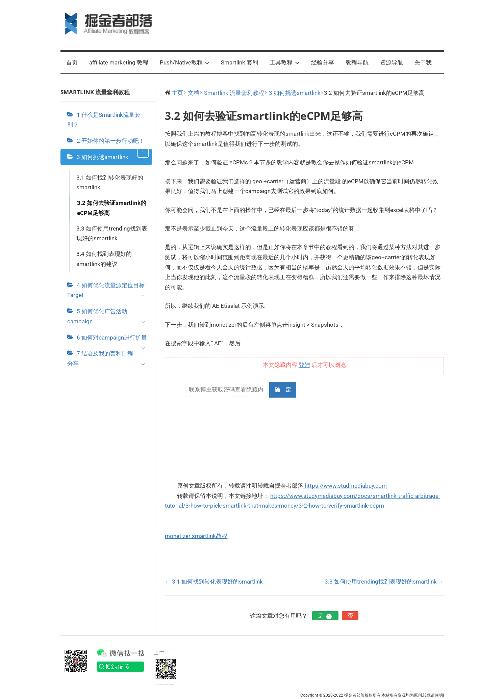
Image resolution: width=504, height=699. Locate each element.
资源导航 (391, 62)
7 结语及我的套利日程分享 (108, 360)
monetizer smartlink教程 (196, 536)
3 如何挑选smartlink (102, 157)
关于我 (423, 62)
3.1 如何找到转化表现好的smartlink (109, 182)
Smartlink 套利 (239, 62)
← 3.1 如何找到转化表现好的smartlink (214, 581)
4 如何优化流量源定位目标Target (108, 292)
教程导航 (357, 62)
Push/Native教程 (185, 62)
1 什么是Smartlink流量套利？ (103, 119)
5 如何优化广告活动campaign (108, 318)
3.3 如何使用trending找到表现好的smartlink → (384, 581)
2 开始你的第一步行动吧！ (113, 143)
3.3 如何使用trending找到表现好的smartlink (111, 233)
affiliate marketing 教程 (118, 62)
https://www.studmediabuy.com (345, 485)
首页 (72, 62)
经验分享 (322, 62)
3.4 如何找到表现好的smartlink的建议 (104, 258)
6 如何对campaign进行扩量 (113, 340)
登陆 (304, 364)
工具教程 (285, 62)
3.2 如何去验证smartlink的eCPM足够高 (111, 207)
